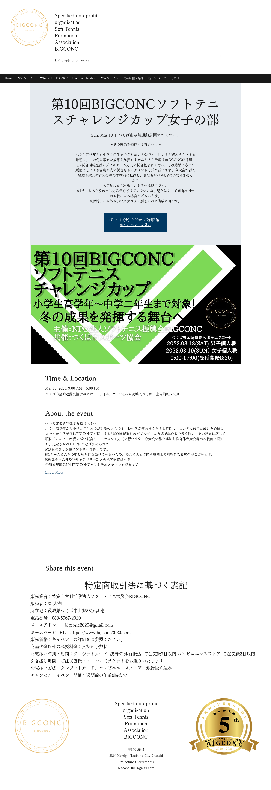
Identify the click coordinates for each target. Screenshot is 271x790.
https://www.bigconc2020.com (100, 632)
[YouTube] (232, 55)
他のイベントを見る (135, 225)
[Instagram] (219, 55)
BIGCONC (136, 737)
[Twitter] (225, 55)
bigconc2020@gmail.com (89, 625)
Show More (54, 472)
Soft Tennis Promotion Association (136, 724)
